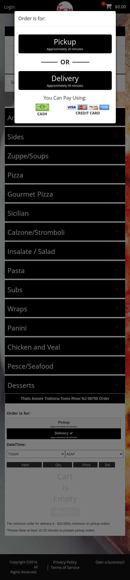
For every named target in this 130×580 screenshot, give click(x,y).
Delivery (65, 80)
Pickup (65, 44)
